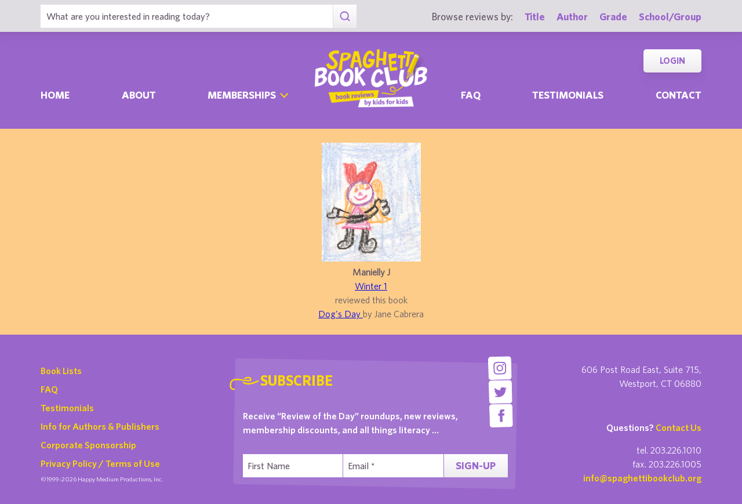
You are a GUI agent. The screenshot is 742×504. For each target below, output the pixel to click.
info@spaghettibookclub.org (642, 478)
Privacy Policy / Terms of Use (100, 463)
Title (535, 16)
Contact (678, 95)
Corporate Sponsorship (88, 445)
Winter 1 (371, 286)
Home (55, 95)
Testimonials (567, 95)
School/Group (670, 16)
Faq (471, 95)
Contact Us (678, 427)
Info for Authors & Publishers (100, 426)
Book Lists (61, 370)
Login (672, 61)
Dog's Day (340, 314)
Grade (613, 16)
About (139, 95)
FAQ (49, 389)
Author (572, 16)
